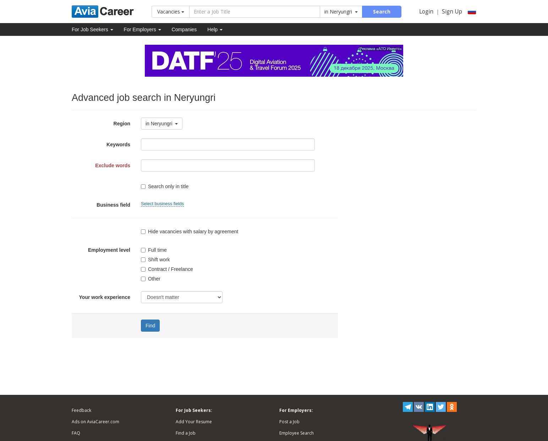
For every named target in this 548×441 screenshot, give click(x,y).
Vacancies (170, 11)
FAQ (76, 433)
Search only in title (164, 186)
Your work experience (104, 297)
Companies (184, 29)
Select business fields (162, 203)
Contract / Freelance (167, 269)
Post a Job (289, 422)
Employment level (109, 250)
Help (215, 29)
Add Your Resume (194, 422)
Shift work (155, 259)
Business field (113, 205)
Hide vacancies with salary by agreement (189, 231)
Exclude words (112, 165)
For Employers (142, 29)
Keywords (118, 144)
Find (150, 325)
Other (150, 279)
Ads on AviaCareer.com (95, 422)
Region (122, 123)
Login (426, 11)
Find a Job (186, 433)
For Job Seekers (92, 29)
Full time (154, 250)
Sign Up (452, 11)
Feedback (81, 410)
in (341, 11)
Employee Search (296, 433)
